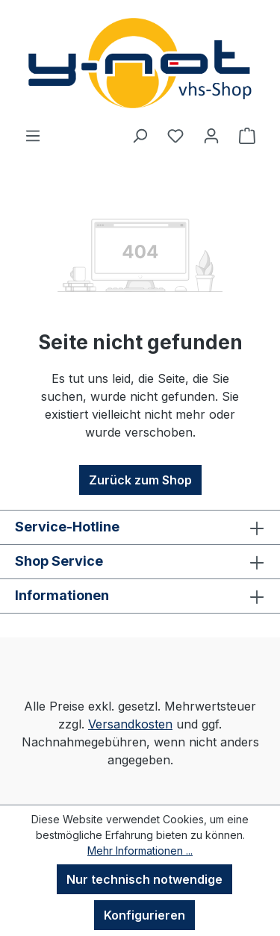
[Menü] (33, 135)
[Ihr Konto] (211, 135)
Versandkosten (130, 724)
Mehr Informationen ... (140, 850)
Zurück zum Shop (140, 479)
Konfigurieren (144, 915)
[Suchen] (140, 135)
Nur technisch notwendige (144, 879)
